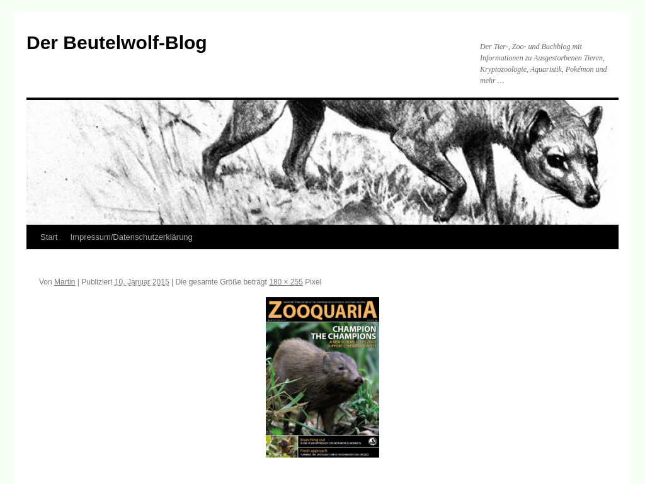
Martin (64, 282)
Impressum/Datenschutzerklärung (131, 237)
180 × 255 (286, 282)
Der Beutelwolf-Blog (116, 42)
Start (48, 237)
